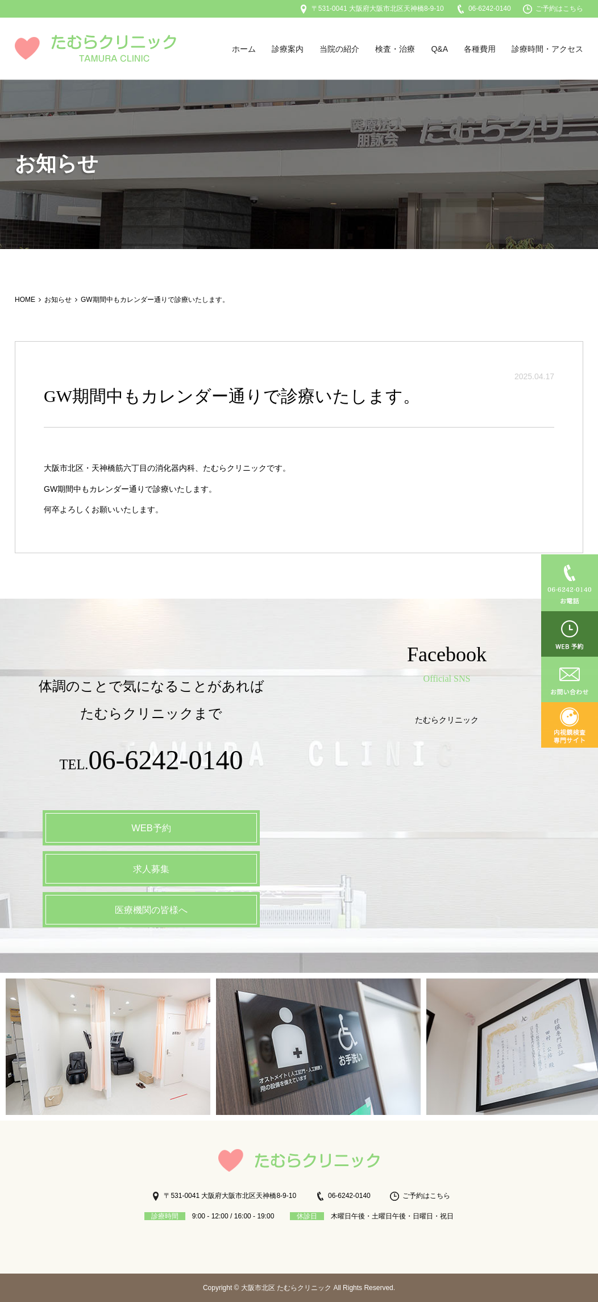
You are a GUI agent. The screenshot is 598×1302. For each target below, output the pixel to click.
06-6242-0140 (483, 9)
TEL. (151, 763)
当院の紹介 (339, 48)
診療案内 (288, 48)
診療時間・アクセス (547, 48)
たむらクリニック (447, 719)
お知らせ (58, 300)
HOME (25, 300)
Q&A (439, 48)
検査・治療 (395, 48)
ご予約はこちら (553, 9)
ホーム (244, 48)
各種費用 (480, 48)
